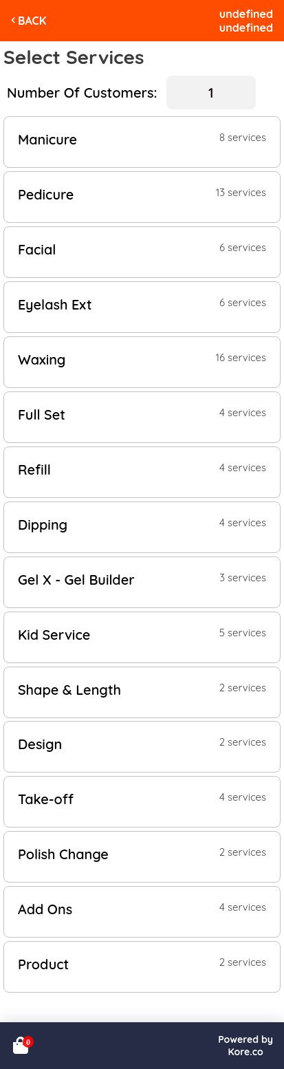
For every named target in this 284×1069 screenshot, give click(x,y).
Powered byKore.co (245, 1045)
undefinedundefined (246, 20)
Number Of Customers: (82, 92)
